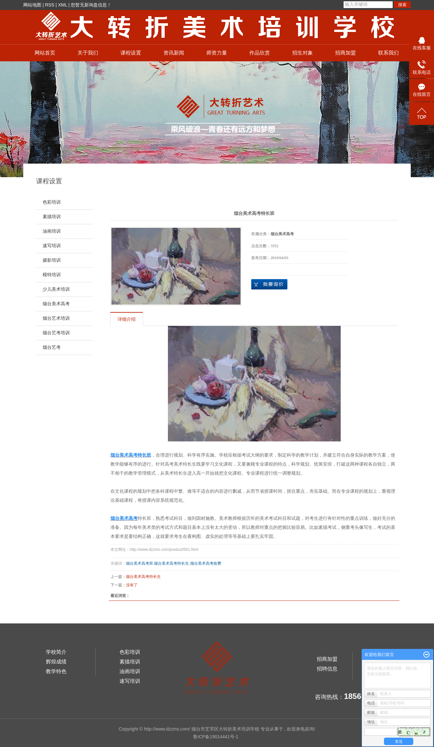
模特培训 (52, 274)
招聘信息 (327, 668)
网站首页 (45, 53)
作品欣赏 (259, 53)
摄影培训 (52, 260)
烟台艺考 (52, 347)
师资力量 (216, 53)
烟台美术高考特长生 (171, 563)
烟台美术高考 (56, 303)
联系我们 (388, 53)
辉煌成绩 (56, 661)
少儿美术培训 (56, 289)
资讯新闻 (173, 53)
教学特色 (56, 671)
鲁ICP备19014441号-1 (215, 736)
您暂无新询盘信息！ (91, 4)
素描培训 (52, 216)
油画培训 (52, 231)
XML (62, 4)
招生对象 (302, 53)
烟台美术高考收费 (205, 563)
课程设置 (130, 53)
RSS (49, 4)
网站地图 (32, 4)
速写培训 (52, 245)
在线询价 (269, 284)
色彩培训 (52, 202)
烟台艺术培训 (56, 318)
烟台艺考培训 (56, 332)
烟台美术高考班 (139, 563)
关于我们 (88, 53)
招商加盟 (345, 53)
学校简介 (56, 652)
